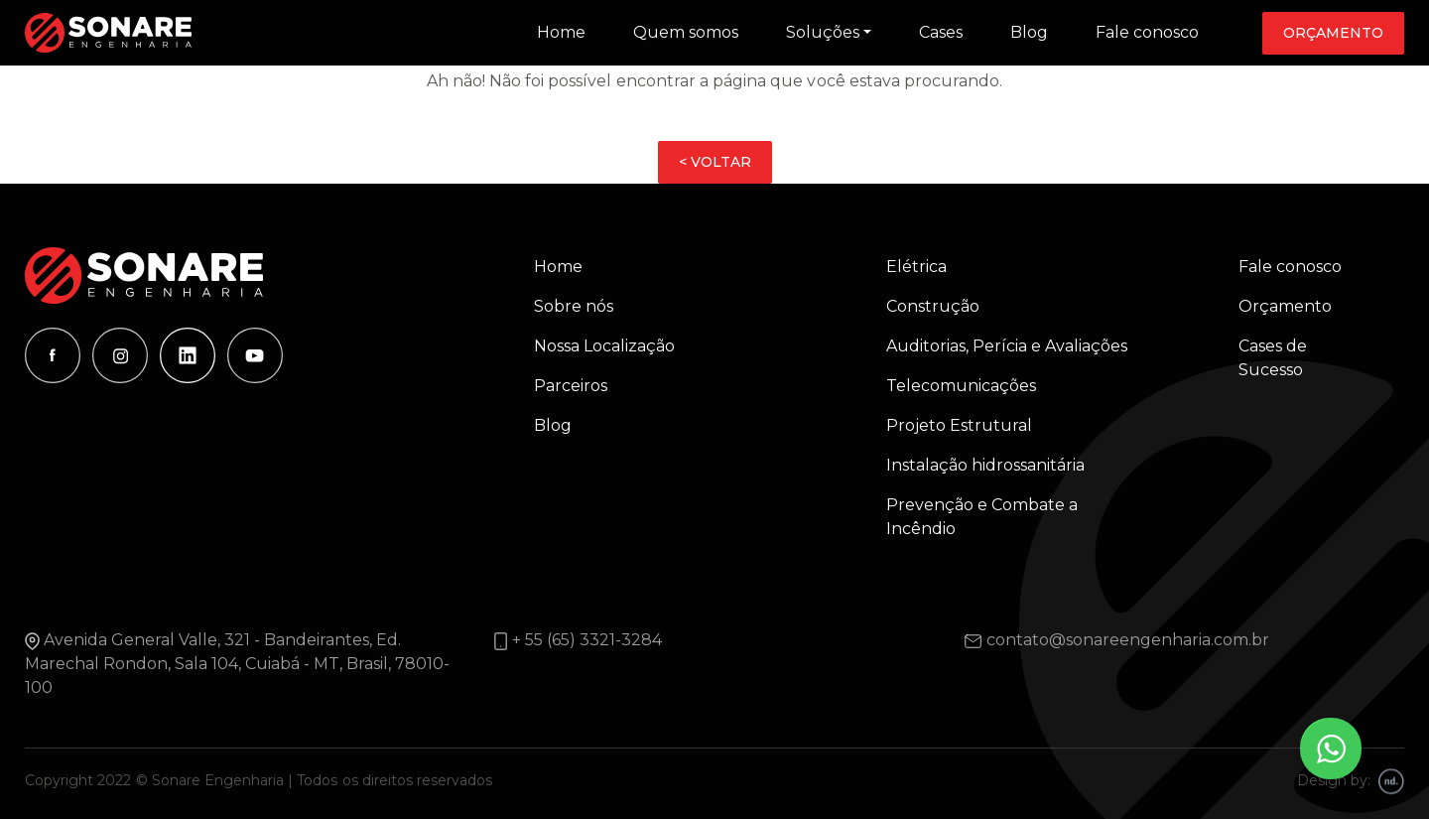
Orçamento (1333, 33)
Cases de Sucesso (1272, 358)
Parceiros (570, 385)
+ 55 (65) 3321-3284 (587, 639)
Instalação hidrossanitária (985, 465)
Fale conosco (1147, 32)
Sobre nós (573, 306)
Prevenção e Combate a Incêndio (982, 516)
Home (561, 32)
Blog (1029, 32)
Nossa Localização (604, 346)
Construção (932, 306)
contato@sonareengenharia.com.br (1127, 639)
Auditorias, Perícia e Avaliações (1006, 346)
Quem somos (685, 32)
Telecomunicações (961, 385)
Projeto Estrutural (959, 425)
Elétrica (916, 266)
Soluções (822, 32)
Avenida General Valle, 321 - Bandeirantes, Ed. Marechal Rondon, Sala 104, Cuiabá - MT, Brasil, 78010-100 (237, 663)
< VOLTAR (715, 162)
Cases (941, 32)
